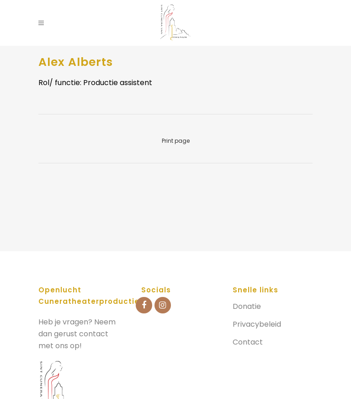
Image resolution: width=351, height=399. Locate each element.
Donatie (247, 307)
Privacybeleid (257, 324)
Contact (248, 342)
